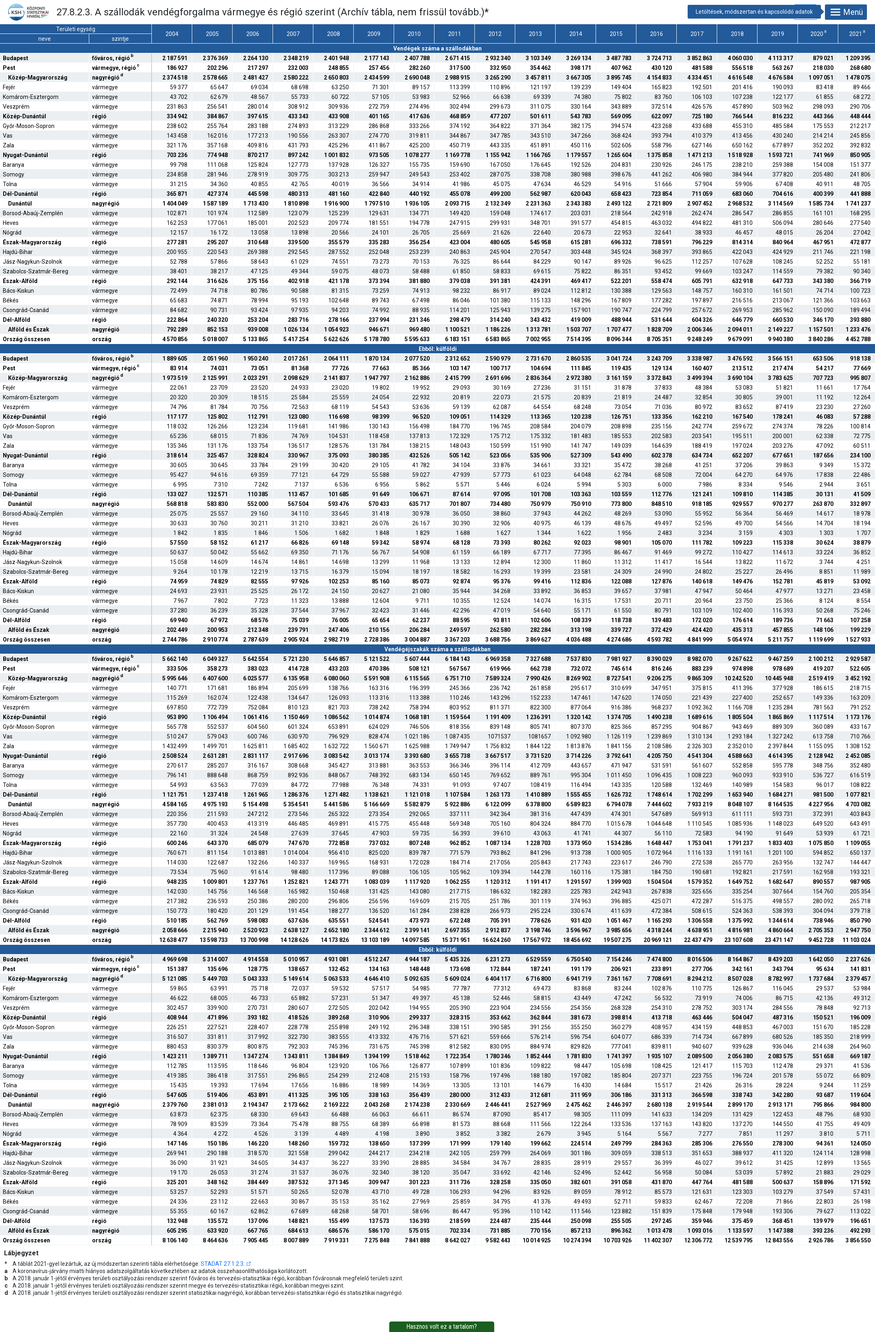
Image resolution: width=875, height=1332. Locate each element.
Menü (846, 12)
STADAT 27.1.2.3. (223, 1264)
